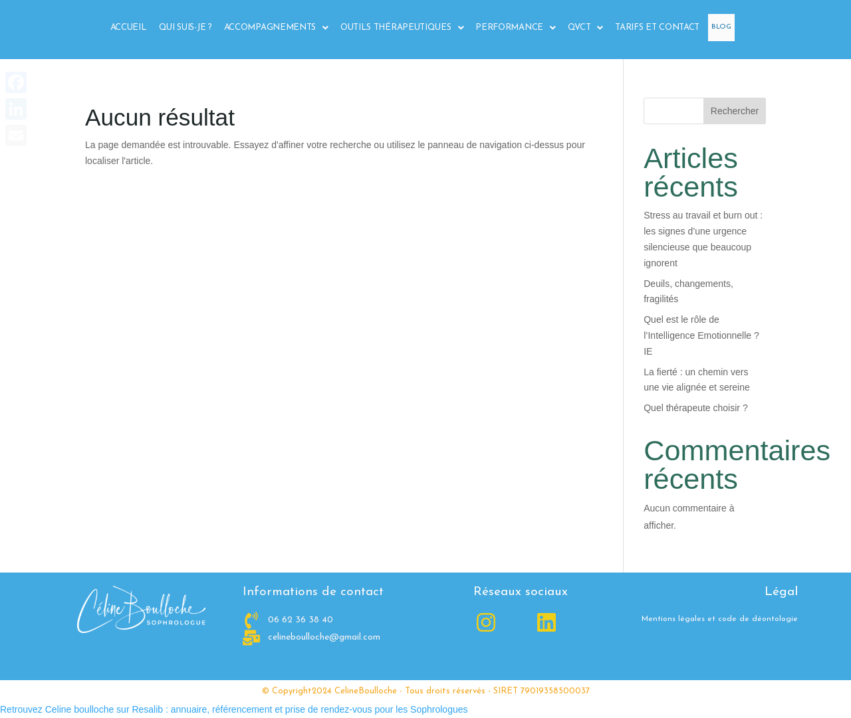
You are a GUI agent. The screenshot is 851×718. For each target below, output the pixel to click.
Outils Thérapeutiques (396, 28)
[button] (270, 27)
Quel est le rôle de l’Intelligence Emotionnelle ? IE (701, 335)
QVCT (580, 28)
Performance (510, 28)
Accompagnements (271, 28)
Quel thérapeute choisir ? (695, 408)
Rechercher (735, 111)
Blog (718, 27)
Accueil (123, 27)
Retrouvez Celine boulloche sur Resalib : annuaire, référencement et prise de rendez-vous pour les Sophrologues (234, 709)
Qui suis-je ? (180, 27)
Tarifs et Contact (652, 27)
